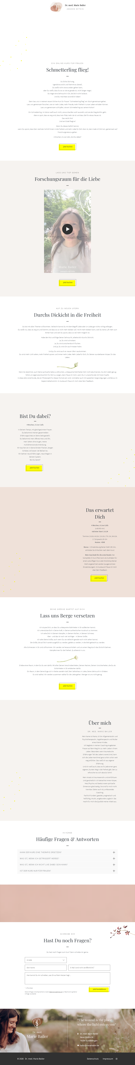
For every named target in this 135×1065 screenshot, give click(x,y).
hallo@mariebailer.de (89, 1045)
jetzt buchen (67, 150)
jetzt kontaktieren (99, 993)
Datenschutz (93, 1058)
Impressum (108, 1058)
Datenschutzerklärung (71, 241)
